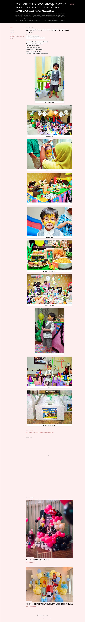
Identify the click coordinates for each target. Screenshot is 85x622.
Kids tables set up (14, 35)
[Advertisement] (49, 484)
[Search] (72, 4)
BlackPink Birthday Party (37, 560)
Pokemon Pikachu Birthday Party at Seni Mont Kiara (49, 604)
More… (63, 20)
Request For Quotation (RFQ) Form (30, 20)
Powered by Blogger (42, 615)
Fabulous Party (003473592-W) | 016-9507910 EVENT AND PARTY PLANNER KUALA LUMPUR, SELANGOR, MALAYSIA (40, 7)
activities (12, 33)
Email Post (31, 430)
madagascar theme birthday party (47, 432)
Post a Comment (32, 562)
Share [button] (11, 27)
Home (17, 20)
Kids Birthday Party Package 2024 (51, 20)
